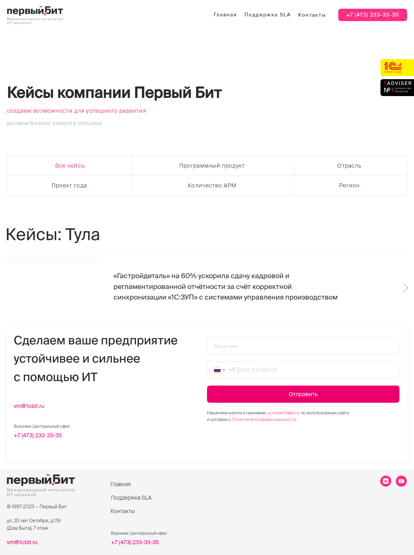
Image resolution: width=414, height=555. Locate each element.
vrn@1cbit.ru (29, 406)
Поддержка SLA (267, 14)
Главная (225, 14)
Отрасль (349, 165)
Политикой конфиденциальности (264, 419)
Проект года (69, 185)
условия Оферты (283, 412)
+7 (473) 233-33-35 (372, 15)
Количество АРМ (212, 185)
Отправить (303, 394)
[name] (303, 345)
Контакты (312, 15)
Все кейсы (70, 165)
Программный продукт (212, 165)
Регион (349, 185)
